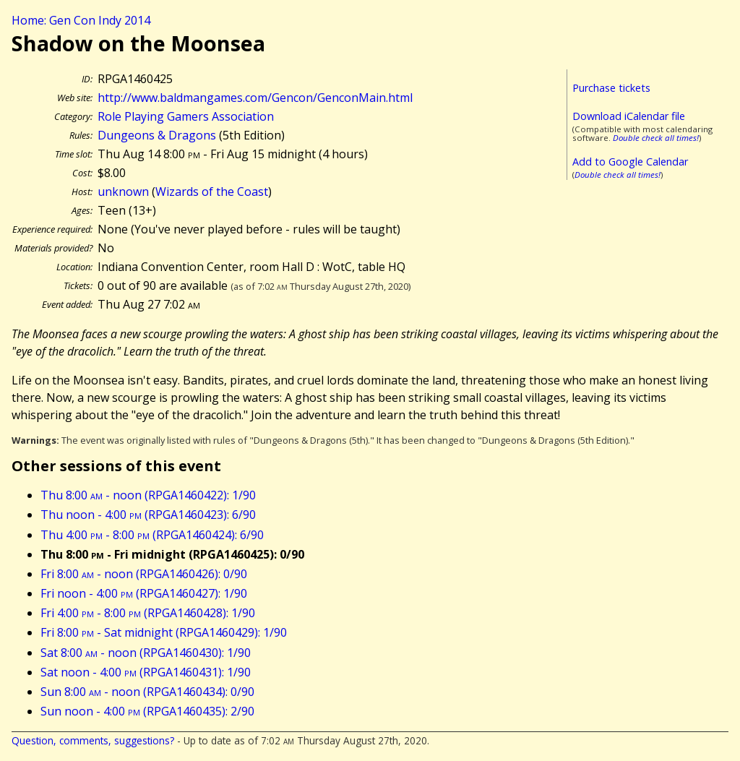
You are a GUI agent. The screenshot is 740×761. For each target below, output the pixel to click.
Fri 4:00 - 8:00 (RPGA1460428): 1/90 (147, 613)
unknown (123, 191)
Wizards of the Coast (211, 191)
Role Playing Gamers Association (186, 116)
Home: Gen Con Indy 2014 (81, 20)
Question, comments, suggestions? (93, 740)
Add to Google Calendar (630, 161)
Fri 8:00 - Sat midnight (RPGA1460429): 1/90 (163, 632)
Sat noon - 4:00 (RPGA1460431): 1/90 (145, 672)
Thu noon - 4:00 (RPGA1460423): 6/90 (148, 515)
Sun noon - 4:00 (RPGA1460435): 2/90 (147, 711)
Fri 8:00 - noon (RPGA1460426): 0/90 (143, 574)
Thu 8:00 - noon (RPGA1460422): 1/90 (148, 495)
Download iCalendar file (628, 116)
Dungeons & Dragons (157, 135)
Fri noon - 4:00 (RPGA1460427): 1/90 (143, 593)
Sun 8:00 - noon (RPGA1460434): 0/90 (147, 692)
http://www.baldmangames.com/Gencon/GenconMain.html (255, 98)
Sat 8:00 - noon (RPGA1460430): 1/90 (145, 653)
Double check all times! (656, 137)
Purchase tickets (611, 88)
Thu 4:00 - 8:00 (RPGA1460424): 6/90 (152, 535)
